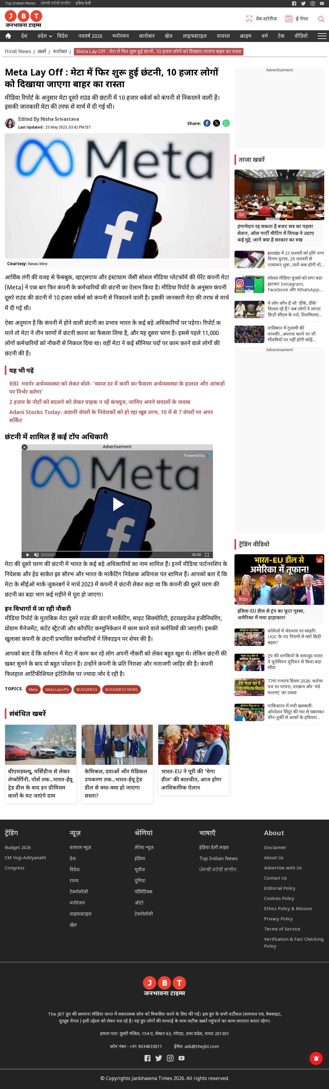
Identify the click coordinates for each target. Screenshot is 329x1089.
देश (24, 37)
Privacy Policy (278, 919)
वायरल (223, 37)
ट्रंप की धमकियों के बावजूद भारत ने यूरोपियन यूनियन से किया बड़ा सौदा (295, 662)
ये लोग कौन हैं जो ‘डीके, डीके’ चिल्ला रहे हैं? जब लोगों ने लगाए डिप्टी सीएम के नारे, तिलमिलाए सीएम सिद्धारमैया (294, 309)
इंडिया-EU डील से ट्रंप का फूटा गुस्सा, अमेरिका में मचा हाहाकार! (271, 614)
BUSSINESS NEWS (121, 689)
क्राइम (245, 37)
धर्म (265, 37)
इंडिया (140, 859)
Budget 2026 (18, 848)
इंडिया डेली (83, 3)
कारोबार (147, 37)
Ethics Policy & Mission (288, 909)
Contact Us (275, 878)
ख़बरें (42, 52)
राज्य (74, 881)
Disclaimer (275, 848)
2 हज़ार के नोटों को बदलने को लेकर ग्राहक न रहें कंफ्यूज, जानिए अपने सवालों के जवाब (99, 402)
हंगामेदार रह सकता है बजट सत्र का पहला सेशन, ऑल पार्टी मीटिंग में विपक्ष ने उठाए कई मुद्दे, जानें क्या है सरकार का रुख (275, 234)
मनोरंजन (120, 37)
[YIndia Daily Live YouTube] (322, 3)
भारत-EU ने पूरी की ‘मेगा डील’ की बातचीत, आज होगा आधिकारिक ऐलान (191, 780)
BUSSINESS (87, 689)
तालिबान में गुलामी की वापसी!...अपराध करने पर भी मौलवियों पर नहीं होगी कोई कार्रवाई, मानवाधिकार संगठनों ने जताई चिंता (295, 334)
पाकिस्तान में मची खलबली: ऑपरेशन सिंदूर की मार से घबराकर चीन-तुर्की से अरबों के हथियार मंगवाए (296, 712)
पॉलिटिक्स (144, 892)
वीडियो (301, 37)
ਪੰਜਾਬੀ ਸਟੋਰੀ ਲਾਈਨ (56, 3)
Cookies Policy (279, 899)
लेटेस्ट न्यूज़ (144, 848)
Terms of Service (282, 929)
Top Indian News (20, 3)
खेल (169, 37)
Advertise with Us (283, 868)
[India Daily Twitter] (303, 3)
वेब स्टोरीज (266, 19)
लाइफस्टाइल (81, 914)
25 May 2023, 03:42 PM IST (54, 127)
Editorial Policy (280, 889)
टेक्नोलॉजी (79, 892)
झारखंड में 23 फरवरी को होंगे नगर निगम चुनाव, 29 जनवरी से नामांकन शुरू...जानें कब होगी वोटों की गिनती (296, 259)
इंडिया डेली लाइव (214, 848)
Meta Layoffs (57, 689)
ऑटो (139, 903)
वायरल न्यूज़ (80, 848)
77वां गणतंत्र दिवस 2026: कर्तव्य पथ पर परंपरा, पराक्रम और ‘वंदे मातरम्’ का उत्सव (295, 687)
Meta (33, 689)
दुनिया (140, 881)
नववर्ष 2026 (90, 37)
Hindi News (18, 52)
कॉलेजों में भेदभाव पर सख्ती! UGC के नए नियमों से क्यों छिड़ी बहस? (294, 637)
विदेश (62, 37)
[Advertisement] (279, 443)
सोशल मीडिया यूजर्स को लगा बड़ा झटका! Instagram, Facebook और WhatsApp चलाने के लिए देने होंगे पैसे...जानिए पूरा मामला (295, 284)
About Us (274, 858)
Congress (15, 868)
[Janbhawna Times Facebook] (294, 3)
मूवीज (140, 870)
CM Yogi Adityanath (25, 858)
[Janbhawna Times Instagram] (312, 3)
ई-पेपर (302, 19)
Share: (194, 124)
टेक (281, 37)
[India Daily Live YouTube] (181, 1058)
